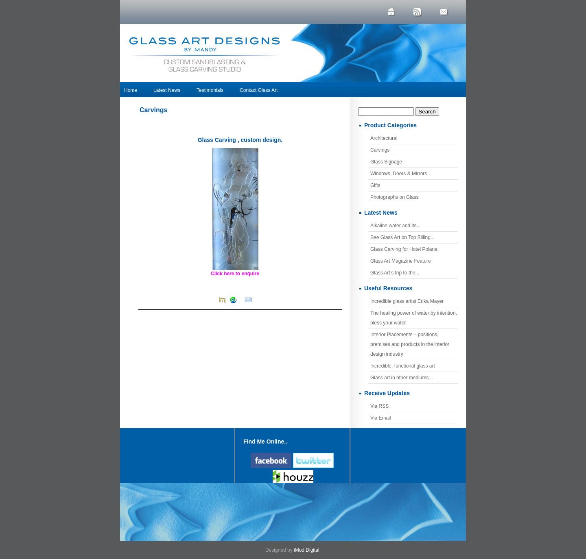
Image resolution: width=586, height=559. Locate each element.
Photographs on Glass (394, 197)
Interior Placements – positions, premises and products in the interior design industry (409, 344)
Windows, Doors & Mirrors (398, 173)
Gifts (375, 185)
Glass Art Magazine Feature (400, 261)
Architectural (384, 138)
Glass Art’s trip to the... (395, 273)
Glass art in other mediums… (401, 378)
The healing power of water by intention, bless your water (413, 318)
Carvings (153, 110)
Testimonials (210, 90)
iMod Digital (306, 550)
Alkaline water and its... (395, 225)
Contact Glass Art (259, 90)
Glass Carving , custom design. (240, 140)
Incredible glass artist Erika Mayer (407, 301)
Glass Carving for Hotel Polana (403, 249)
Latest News (166, 90)
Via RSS (379, 406)
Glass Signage (386, 162)
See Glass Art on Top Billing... (402, 237)
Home (130, 90)
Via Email (380, 418)
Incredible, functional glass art (402, 366)
